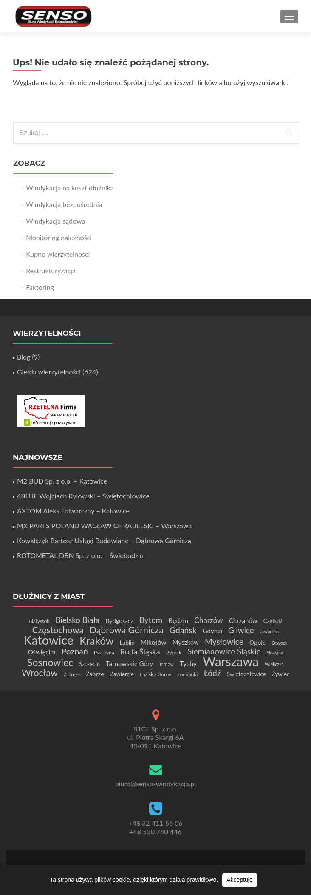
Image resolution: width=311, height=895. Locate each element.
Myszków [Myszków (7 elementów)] (185, 642)
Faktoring (40, 287)
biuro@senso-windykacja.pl (155, 783)
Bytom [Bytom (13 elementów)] (150, 620)
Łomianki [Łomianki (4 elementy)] (188, 674)
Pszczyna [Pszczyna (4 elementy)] (104, 652)
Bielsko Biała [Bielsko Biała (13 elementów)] (78, 620)
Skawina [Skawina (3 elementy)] (275, 652)
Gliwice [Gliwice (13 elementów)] (241, 630)
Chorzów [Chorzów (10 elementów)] (208, 620)
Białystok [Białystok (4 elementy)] (38, 621)
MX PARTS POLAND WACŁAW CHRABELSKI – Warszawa (104, 525)
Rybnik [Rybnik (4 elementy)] (173, 652)
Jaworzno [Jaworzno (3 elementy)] (269, 631)
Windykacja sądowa (55, 221)
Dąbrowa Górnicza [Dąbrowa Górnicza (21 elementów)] (127, 629)
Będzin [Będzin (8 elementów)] (178, 620)
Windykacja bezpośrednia (64, 204)
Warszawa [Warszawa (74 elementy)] (231, 661)
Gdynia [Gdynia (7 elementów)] (213, 630)
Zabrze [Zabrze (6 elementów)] (95, 673)
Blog (23, 357)
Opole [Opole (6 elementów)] (257, 642)
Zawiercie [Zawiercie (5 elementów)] (122, 674)
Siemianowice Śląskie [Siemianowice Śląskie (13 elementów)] (223, 651)
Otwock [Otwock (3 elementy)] (279, 643)
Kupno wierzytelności (58, 254)
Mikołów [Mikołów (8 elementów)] (154, 642)
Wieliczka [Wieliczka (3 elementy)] (274, 664)
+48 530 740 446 (155, 831)
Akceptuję (239, 879)
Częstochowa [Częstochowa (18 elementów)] (58, 630)
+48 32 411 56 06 (155, 823)
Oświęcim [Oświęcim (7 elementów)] (42, 652)
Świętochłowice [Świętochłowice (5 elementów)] (246, 674)
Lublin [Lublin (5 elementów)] (127, 642)
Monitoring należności (59, 237)
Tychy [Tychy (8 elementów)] (188, 663)
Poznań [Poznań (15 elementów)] (75, 651)
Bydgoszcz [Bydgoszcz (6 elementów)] (119, 620)
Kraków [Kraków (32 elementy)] (96, 640)
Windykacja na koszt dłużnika (70, 188)
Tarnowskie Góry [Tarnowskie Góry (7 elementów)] (129, 663)
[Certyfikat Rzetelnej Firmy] (51, 410)
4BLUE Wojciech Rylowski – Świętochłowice (83, 496)
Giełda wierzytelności (49, 372)
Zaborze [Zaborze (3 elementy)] (72, 674)
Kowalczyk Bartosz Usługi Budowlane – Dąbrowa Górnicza (104, 540)
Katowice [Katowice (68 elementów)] (49, 640)
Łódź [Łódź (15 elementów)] (212, 673)
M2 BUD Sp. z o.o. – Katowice (62, 481)
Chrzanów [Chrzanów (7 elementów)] (243, 620)
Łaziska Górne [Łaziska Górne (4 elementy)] (156, 674)
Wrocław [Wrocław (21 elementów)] (40, 672)
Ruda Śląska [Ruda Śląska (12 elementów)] (140, 651)
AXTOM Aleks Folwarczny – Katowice (73, 511)
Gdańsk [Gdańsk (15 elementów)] (183, 630)
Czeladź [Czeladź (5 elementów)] (273, 620)
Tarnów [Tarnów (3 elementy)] (166, 664)
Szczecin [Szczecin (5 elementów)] (89, 663)
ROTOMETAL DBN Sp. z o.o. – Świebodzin (80, 555)
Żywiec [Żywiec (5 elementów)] (280, 674)
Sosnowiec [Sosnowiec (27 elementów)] (50, 662)
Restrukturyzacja (51, 270)
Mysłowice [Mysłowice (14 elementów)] (224, 641)
